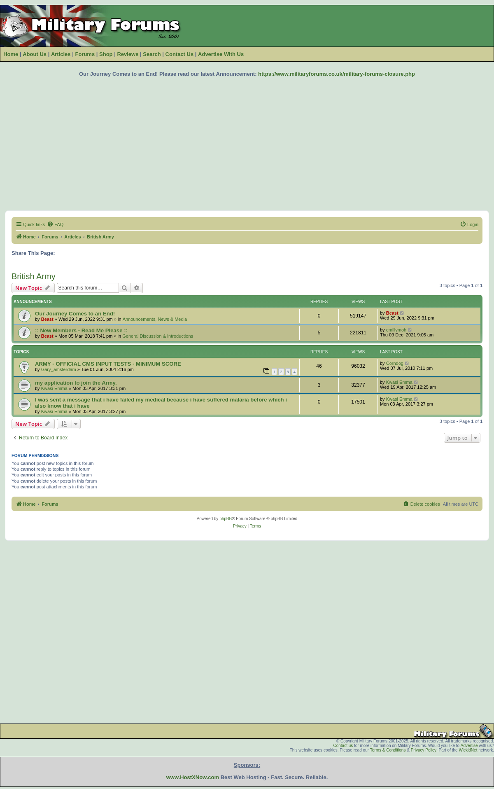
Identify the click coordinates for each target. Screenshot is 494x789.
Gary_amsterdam (58, 369)
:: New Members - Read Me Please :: (81, 330)
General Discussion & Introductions (157, 336)
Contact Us (179, 54)
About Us (35, 54)
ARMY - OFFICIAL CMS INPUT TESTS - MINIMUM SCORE (108, 364)
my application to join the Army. (76, 383)
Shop (106, 54)
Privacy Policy (423, 750)
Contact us (343, 745)
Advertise (469, 745)
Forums (85, 54)
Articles (61, 54)
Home (10, 54)
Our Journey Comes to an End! (75, 313)
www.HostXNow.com (192, 777)
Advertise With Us (221, 54)
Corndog (394, 363)
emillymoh (396, 329)
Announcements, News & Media (155, 319)
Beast (47, 319)
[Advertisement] (247, 143)
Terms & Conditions (388, 750)
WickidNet (468, 750)
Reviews (127, 54)
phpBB (225, 518)
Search (152, 54)
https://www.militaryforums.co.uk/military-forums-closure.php (336, 74)
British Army (34, 276)
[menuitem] (55, 224)
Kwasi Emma (54, 388)
